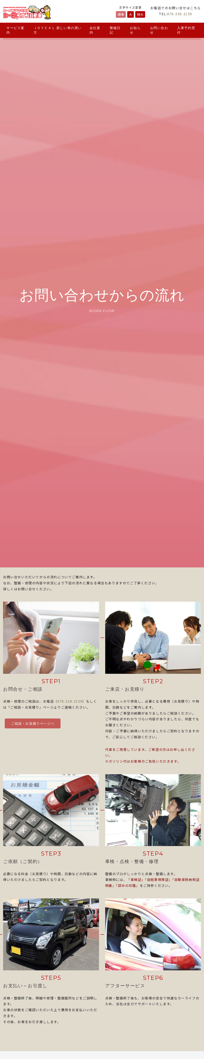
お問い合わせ (159, 30)
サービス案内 (15, 30)
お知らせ (135, 30)
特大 (140, 14)
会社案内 (95, 30)
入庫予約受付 (186, 30)
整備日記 (115, 30)
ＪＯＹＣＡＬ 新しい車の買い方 (58, 30)
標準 (121, 14)
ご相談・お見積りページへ (32, 723)
